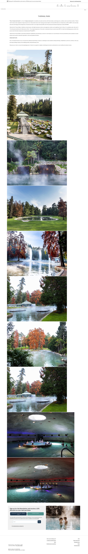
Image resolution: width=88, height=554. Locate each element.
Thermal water (77, 545)
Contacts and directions (51, 540)
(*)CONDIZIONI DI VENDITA (18, 526)
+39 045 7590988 (19, 545)
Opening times (77, 542)
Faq (65, 5)
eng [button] (85, 9)
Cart (78, 5)
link (38, 518)
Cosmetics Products (35, 513)
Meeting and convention (51, 543)
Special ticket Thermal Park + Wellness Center (18, 514)
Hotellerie (61, 5)
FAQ (55, 542)
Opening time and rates (71, 5)
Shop (58, 5)
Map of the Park (76, 540)
